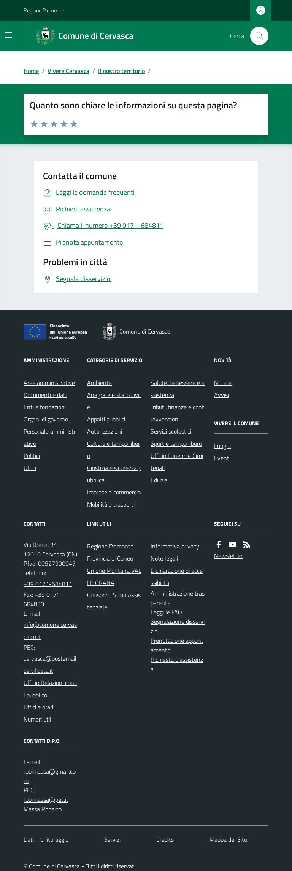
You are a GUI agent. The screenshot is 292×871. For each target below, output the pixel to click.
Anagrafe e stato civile (114, 401)
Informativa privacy (175, 546)
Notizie (223, 382)
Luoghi (222, 445)
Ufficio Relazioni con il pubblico (50, 688)
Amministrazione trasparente (178, 598)
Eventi (222, 458)
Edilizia (159, 480)
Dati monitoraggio (46, 839)
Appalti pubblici (106, 419)
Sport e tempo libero (176, 443)
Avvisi (221, 394)
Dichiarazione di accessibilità (177, 576)
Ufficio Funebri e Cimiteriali (177, 461)
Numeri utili (38, 719)
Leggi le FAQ (166, 612)
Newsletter (228, 555)
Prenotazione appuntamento (177, 645)
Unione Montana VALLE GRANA (114, 576)
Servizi (112, 839)
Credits (165, 839)
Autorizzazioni (104, 431)
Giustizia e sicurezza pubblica (114, 474)
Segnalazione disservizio (178, 626)
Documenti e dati (45, 394)
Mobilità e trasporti (111, 504)
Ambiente (99, 382)
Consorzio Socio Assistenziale (114, 601)
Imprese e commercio (114, 492)
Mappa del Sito (228, 839)
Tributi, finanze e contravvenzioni (177, 413)
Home (31, 70)
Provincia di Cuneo (110, 558)
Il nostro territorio (121, 70)
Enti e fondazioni (45, 407)
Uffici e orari (38, 707)
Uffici (30, 467)
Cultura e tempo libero (113, 449)
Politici (32, 455)
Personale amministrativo (50, 437)
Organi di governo (46, 419)
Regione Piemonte (44, 10)
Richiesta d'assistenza (177, 664)
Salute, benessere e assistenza (178, 388)
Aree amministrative (49, 382)
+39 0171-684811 (48, 583)
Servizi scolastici (171, 431)
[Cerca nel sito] (256, 36)
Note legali (164, 558)
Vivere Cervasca (68, 70)
